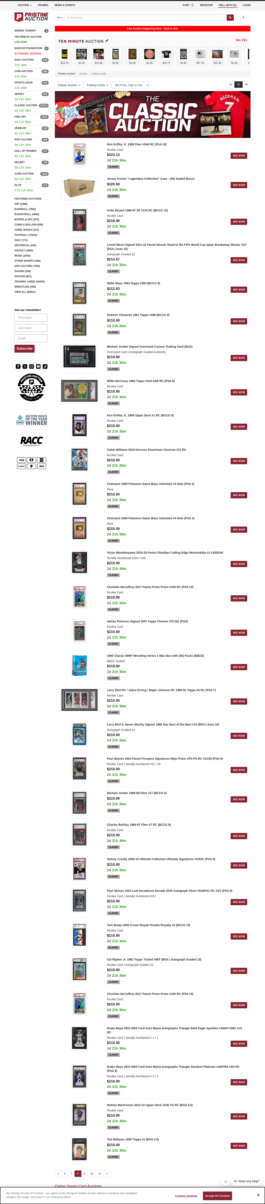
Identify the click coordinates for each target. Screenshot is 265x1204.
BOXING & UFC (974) (26, 219)
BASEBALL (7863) (25, 209)
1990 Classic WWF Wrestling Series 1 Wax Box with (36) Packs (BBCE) (155, 662)
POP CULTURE (23, 139)
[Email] (30, 338)
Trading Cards (97, 85)
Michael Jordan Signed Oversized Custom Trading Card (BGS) (150, 353)
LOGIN (247, 5)
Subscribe (25, 348)
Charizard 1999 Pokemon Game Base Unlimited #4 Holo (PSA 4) (150, 525)
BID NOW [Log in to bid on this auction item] (239, 155)
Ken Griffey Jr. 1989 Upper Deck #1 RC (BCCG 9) (140, 422)
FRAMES (43, 5)
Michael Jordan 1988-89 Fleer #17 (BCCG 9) (137, 799)
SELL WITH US (227, 5)
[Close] (258, 1195)
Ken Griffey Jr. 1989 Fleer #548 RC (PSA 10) (137, 144)
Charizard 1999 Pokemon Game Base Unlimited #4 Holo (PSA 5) (150, 490)
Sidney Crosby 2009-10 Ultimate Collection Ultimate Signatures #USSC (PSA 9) (161, 868)
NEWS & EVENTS (65, 5)
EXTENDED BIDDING (28, 53)
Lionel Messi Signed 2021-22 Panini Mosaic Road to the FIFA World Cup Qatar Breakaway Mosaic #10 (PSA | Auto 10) (176, 249)
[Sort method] (130, 85)
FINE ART (20, 116)
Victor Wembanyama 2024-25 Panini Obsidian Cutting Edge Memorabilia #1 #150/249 (165, 559)
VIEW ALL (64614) (24, 291)
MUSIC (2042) (22, 255)
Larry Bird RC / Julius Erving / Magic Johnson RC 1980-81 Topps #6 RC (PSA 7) (161, 697)
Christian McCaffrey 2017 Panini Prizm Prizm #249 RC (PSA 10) (150, 593)
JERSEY (19, 94)
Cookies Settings (186, 1195)
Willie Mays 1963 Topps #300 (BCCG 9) (133, 285)
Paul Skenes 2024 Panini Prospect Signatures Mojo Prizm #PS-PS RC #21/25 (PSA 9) (165, 765)
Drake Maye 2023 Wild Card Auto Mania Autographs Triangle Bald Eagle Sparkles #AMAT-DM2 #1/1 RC (174, 1041)
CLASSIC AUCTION (25, 105)
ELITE (18, 185)
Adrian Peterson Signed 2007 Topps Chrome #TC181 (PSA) (147, 628)
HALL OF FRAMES (25, 150)
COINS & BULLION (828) (28, 224)
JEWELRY (20, 128)
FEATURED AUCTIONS (27, 198)
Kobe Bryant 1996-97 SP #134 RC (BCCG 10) (137, 212)
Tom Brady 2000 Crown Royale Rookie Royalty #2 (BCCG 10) (148, 936)
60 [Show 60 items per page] (246, 84)
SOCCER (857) (23, 276)
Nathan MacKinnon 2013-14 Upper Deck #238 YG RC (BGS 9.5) (150, 1116)
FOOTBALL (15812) (25, 235)
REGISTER (206, 5)
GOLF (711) (21, 240)
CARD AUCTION (24, 173)
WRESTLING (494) (25, 286)
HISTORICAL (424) (25, 245)
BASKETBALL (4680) (26, 214)
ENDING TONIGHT (25, 30)
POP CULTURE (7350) (27, 266)
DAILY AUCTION (24, 59)
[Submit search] (230, 17)
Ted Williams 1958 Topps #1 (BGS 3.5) (133, 1150)
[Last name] (30, 328)
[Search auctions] (145, 17)
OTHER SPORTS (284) (27, 260)
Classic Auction (69, 85)
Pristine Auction (66, 73)
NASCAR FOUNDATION (28, 48)
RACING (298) (22, 271)
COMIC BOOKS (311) (26, 229)
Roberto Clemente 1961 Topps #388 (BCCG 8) (138, 319)
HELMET (19, 162)
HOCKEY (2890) (23, 250)
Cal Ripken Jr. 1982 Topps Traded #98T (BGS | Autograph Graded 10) (154, 971)
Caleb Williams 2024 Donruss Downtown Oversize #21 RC (146, 456)
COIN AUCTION (23, 71)
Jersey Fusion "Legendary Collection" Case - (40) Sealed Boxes (151, 178)
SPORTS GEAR (23, 82)
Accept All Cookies (217, 1195)
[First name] (30, 318)
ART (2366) (21, 203)
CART (188, 5)
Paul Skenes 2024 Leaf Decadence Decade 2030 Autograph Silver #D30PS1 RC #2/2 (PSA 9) (169, 902)
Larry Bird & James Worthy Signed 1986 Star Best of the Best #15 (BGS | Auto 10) (163, 731)
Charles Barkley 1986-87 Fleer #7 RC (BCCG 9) (139, 833)
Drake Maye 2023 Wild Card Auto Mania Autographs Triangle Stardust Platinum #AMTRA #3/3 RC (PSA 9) (173, 1080)
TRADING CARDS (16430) (29, 281)
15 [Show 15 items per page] (230, 84)
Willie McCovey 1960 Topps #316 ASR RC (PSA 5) (141, 387)
